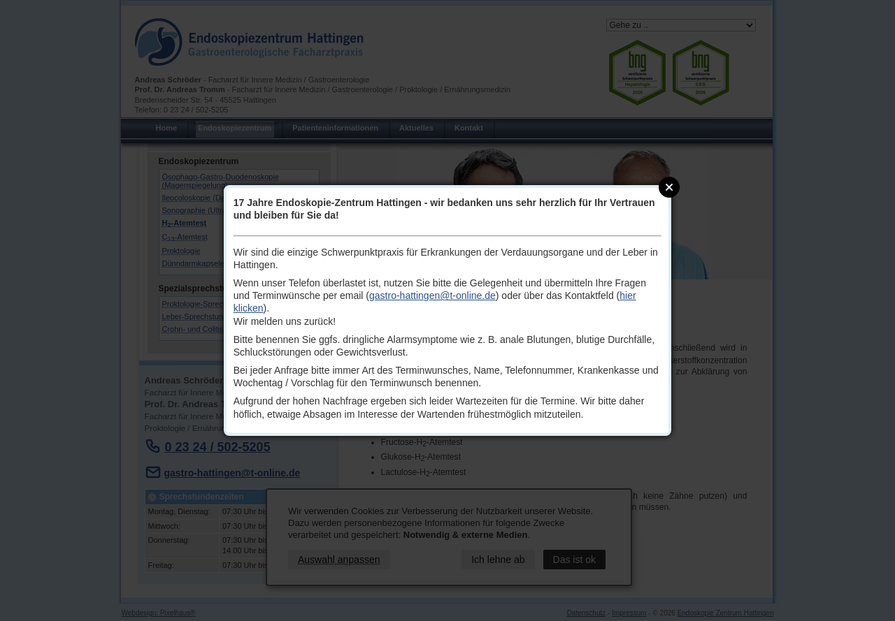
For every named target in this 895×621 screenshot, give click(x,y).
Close (669, 187)
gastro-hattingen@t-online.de (432, 295)
